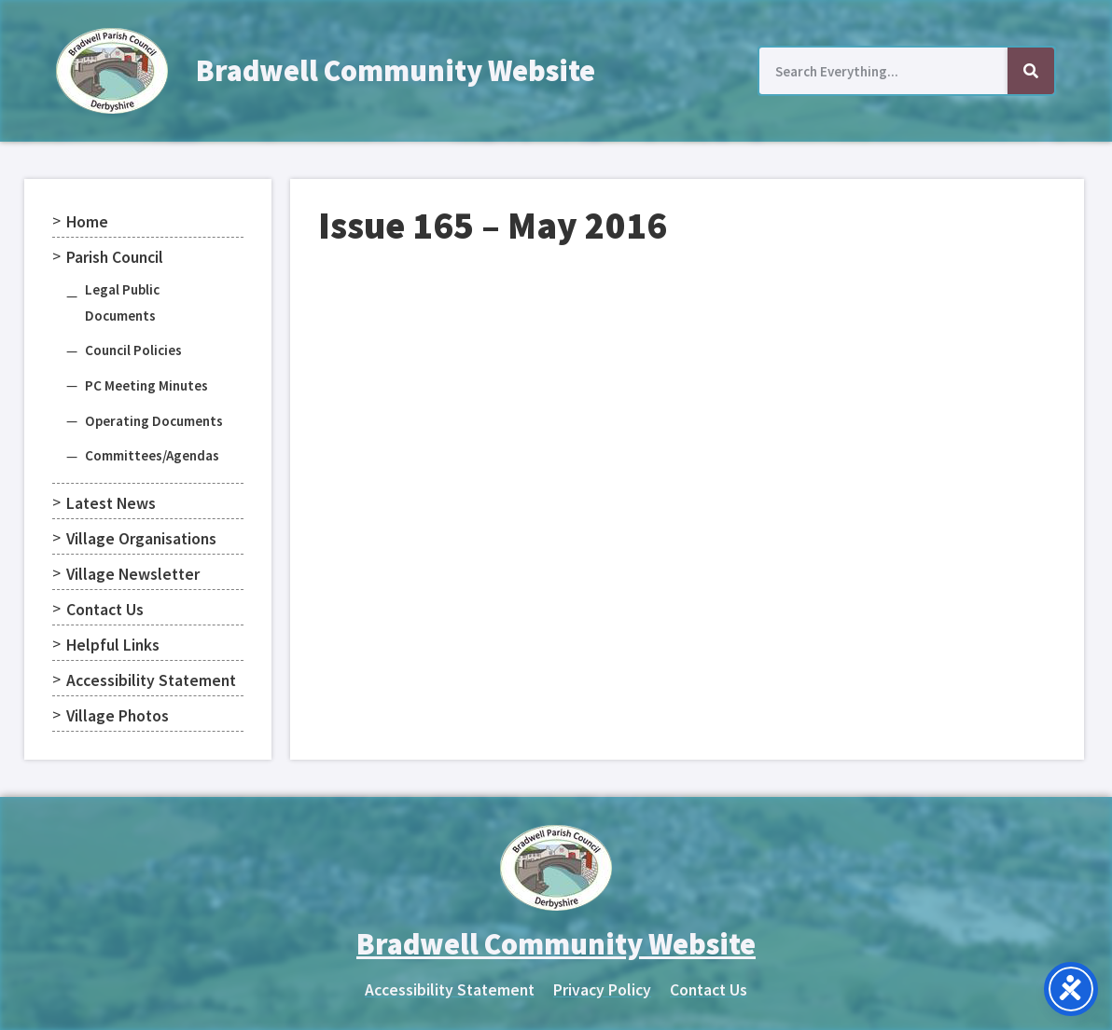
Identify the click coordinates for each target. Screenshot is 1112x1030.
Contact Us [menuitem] (105, 609)
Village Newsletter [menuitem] (133, 574)
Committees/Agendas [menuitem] (152, 455)
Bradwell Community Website (395, 70)
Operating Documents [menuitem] (154, 421)
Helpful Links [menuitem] (113, 645)
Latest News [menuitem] (111, 503)
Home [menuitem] (87, 222)
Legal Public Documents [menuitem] (122, 302)
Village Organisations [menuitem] (141, 539)
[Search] (1031, 71)
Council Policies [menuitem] (133, 350)
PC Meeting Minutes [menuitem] (146, 385)
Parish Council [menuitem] (114, 257)
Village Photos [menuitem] (117, 716)
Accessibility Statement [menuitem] (151, 680)
